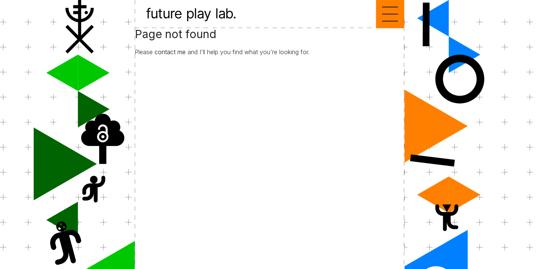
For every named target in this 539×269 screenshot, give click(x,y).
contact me (170, 52)
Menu (390, 14)
